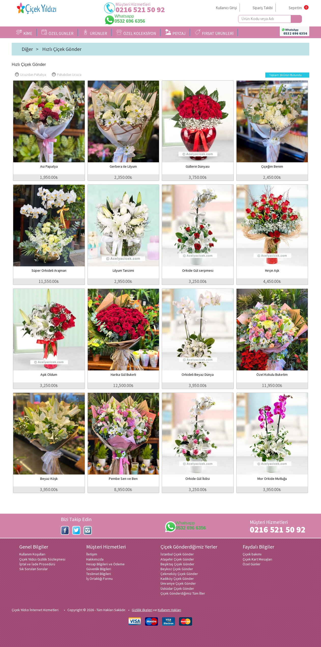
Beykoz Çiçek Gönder (176, 569)
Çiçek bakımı (252, 554)
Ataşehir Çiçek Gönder (177, 559)
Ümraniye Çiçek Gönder (178, 583)
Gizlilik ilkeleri (142, 610)
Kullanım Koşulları (32, 554)
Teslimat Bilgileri (98, 574)
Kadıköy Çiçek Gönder (177, 579)
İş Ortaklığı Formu (99, 579)
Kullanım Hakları (169, 610)
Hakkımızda (95, 559)
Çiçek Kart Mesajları (257, 559)
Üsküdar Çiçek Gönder (177, 588)
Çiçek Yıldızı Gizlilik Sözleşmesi (42, 559)
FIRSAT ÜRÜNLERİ (214, 32)
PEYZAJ (175, 32)
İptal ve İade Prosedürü (37, 564)
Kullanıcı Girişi (226, 7)
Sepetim (295, 7)
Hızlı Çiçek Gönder (61, 49)
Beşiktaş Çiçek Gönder (177, 564)
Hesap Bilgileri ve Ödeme (105, 564)
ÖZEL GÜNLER (57, 32)
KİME (24, 32)
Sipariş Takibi (263, 7)
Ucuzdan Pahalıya (30, 75)
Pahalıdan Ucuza (66, 75)
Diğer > (30, 49)
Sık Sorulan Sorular (33, 569)
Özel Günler (251, 564)
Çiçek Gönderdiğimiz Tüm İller (182, 593)
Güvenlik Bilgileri (98, 569)
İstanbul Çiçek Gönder (177, 554)
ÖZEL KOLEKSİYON (136, 32)
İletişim (91, 554)
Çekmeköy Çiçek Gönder (179, 574)
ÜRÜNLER (95, 32)
